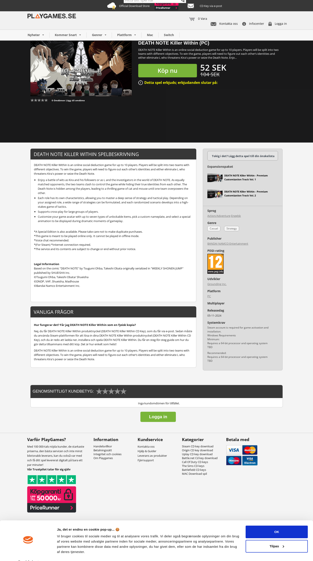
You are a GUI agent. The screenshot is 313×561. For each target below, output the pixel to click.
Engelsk (236, 216)
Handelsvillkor (102, 446)
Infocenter (253, 24)
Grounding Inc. (216, 284)
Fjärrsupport (146, 460)
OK (276, 520)
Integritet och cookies (107, 454)
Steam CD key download (197, 446)
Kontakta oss (224, 24)
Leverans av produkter (152, 456)
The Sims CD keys (193, 466)
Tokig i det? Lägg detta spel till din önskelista (243, 156)
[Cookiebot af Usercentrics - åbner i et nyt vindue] (28, 552)
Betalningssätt (102, 450)
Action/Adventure (218, 216)
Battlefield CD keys (194, 470)
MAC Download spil (194, 474)
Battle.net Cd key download (200, 458)
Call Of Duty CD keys (195, 462)
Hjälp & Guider (147, 451)
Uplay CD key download (197, 454)
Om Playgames (103, 458)
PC (209, 296)
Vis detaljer (66, 552)
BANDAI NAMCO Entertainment (227, 244)
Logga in (277, 24)
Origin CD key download (197, 450)
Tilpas (277, 534)
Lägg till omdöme (75, 100)
